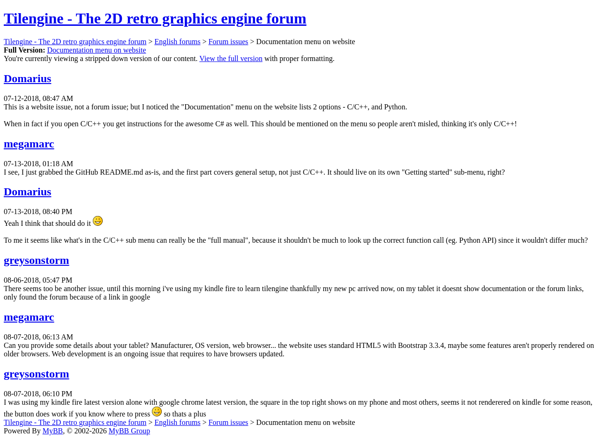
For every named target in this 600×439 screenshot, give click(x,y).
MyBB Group (129, 431)
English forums (177, 42)
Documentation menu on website (96, 50)
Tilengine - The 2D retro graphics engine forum (155, 18)
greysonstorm (36, 260)
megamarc (29, 144)
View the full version (230, 58)
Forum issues (228, 42)
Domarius (27, 78)
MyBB (53, 431)
